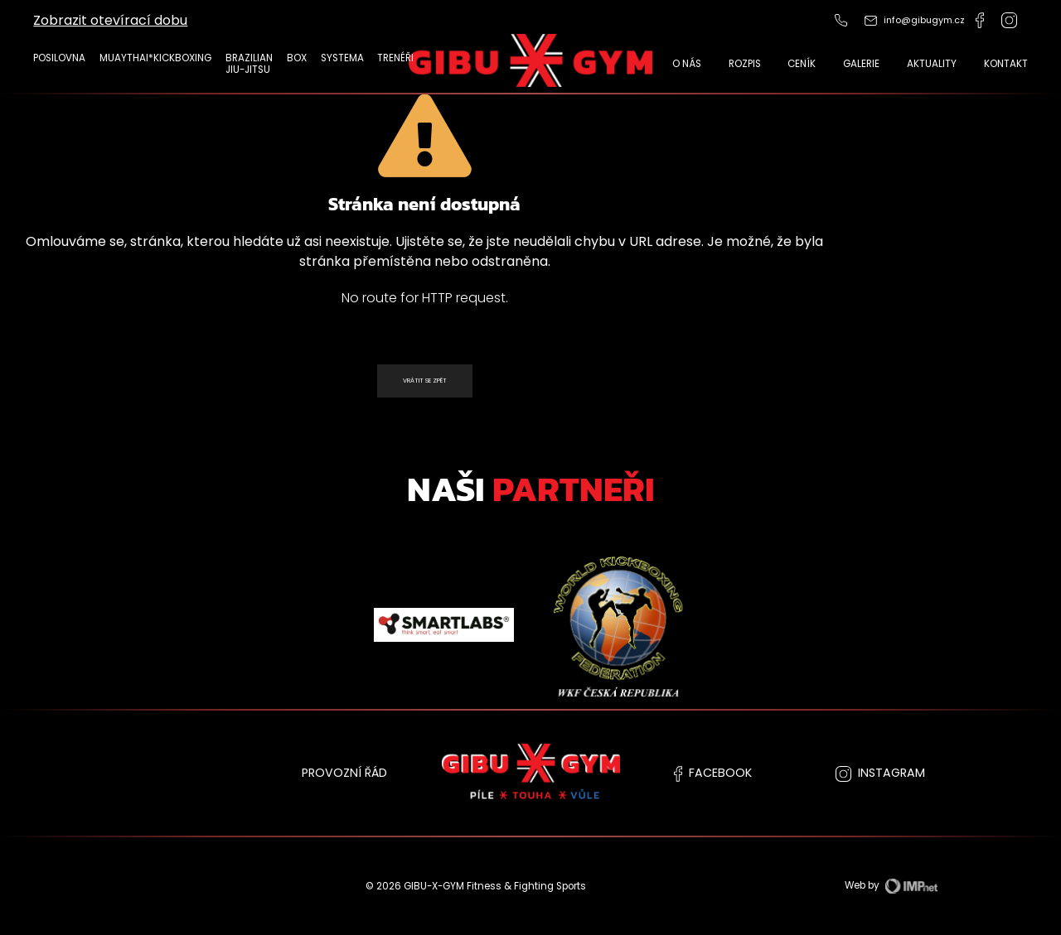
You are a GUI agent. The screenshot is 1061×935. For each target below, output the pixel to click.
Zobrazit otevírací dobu (110, 20)
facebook (713, 772)
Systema (342, 58)
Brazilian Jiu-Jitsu (249, 64)
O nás (686, 64)
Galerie (861, 64)
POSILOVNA (59, 58)
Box (297, 58)
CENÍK (801, 64)
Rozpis (745, 64)
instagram (880, 772)
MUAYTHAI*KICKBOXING (155, 58)
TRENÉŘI (395, 58)
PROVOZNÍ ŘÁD (344, 772)
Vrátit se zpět (425, 380)
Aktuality (932, 64)
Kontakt (1006, 64)
